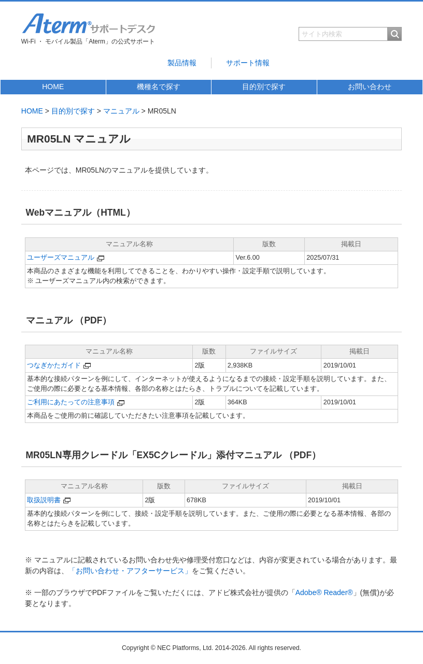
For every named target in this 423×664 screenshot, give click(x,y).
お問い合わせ (369, 86)
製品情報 (181, 63)
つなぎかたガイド (54, 365)
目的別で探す (264, 86)
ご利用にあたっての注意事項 (71, 402)
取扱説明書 (44, 500)
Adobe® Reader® (324, 592)
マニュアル (121, 111)
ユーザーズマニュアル (60, 257)
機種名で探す (158, 86)
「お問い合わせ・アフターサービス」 (130, 571)
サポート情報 (248, 63)
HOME (53, 86)
